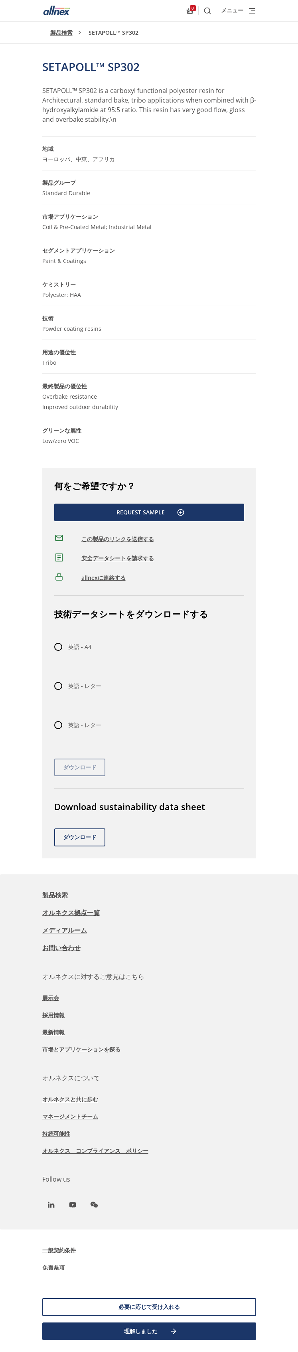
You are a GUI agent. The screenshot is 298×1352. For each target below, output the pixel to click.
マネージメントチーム (70, 1116)
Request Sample (150, 512)
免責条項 (53, 1267)
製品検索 (61, 32)
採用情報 (53, 1015)
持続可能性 (56, 1133)
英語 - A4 (79, 646)
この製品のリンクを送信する (117, 539)
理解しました (151, 1331)
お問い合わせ (61, 947)
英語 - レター (84, 686)
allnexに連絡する (103, 577)
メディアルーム (64, 930)
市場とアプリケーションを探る (81, 1049)
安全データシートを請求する (117, 558)
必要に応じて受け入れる (149, 1306)
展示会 (50, 998)
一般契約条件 (59, 1250)
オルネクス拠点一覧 (71, 912)
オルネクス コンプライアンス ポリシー (95, 1150)
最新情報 (53, 1032)
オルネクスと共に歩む (70, 1099)
